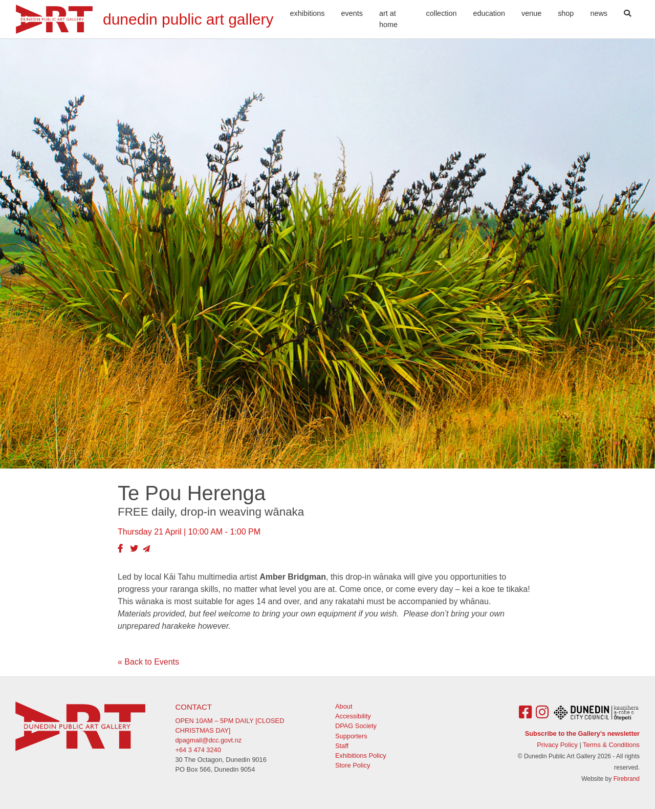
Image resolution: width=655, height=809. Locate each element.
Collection (441, 13)
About (343, 706)
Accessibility (353, 716)
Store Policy (352, 765)
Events (352, 13)
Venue (531, 13)
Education (489, 13)
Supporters (351, 736)
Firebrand (627, 778)
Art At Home (388, 19)
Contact (194, 706)
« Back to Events (148, 661)
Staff (341, 746)
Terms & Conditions (611, 745)
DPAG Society (356, 726)
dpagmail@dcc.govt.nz (209, 740)
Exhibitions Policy (360, 755)
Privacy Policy (557, 745)
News (598, 13)
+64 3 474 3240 (198, 750)
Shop (566, 13)
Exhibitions (307, 13)
